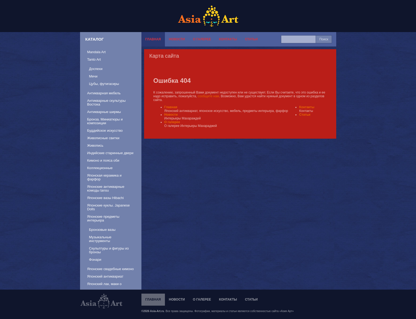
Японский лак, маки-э (104, 284)
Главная (153, 39)
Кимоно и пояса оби (103, 160)
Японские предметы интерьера (103, 218)
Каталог (94, 39)
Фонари (95, 260)
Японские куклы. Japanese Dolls (108, 207)
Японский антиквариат (105, 276)
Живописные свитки (103, 138)
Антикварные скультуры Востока (106, 102)
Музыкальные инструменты (100, 239)
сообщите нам (208, 96)
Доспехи (95, 69)
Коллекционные (100, 168)
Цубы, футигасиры (104, 84)
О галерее (202, 39)
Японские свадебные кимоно (110, 269)
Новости (177, 39)
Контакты (228, 39)
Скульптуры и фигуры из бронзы (109, 250)
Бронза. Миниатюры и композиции (105, 121)
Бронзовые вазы (102, 230)
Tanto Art (94, 59)
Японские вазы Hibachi (105, 198)
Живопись (95, 145)
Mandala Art (96, 52)
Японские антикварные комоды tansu (105, 188)
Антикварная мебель (104, 93)
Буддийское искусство (105, 131)
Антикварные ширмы (104, 112)
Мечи (93, 76)
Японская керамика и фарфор (104, 177)
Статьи (251, 39)
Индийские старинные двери (110, 153)
